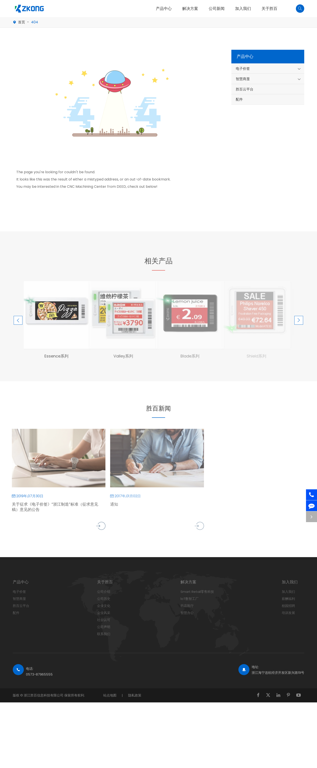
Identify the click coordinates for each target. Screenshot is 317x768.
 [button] (17, 313)
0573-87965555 (39, 674)
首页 (21, 22)
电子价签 (243, 68)
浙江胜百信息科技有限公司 (44, 695)
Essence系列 (53, 356)
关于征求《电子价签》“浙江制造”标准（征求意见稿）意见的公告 (51, 507)
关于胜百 (269, 8)
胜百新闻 (158, 408)
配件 (239, 99)
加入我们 (243, 8)
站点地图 (109, 695)
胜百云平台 (244, 89)
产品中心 (164, 8)
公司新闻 (217, 8)
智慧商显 (243, 79)
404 (34, 22)
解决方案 (190, 8)
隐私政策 (134, 695)
